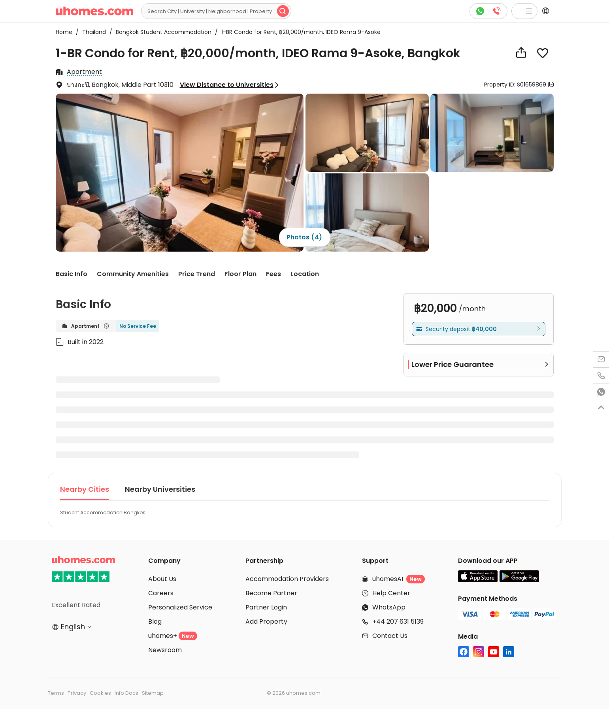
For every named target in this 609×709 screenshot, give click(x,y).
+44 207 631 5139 (398, 621)
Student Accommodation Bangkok (102, 512)
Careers (160, 593)
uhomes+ (172, 635)
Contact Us (389, 635)
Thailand (91, 32)
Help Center (391, 593)
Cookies (100, 693)
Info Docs (126, 693)
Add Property (266, 621)
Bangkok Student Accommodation (161, 32)
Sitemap (153, 693)
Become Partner (271, 593)
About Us (162, 578)
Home (64, 32)
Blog (155, 621)
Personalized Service (180, 607)
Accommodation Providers (287, 578)
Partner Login (266, 607)
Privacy (77, 693)
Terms (56, 693)
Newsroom (165, 649)
